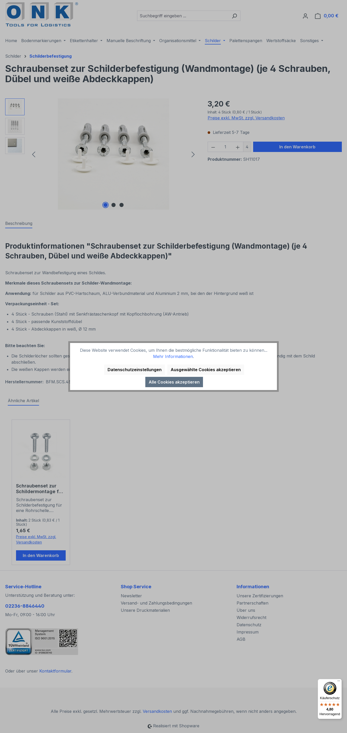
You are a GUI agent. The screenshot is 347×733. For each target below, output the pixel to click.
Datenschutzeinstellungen (135, 369)
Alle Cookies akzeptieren (174, 382)
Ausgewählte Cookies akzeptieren (206, 369)
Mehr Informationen (173, 356)
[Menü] (339, 682)
